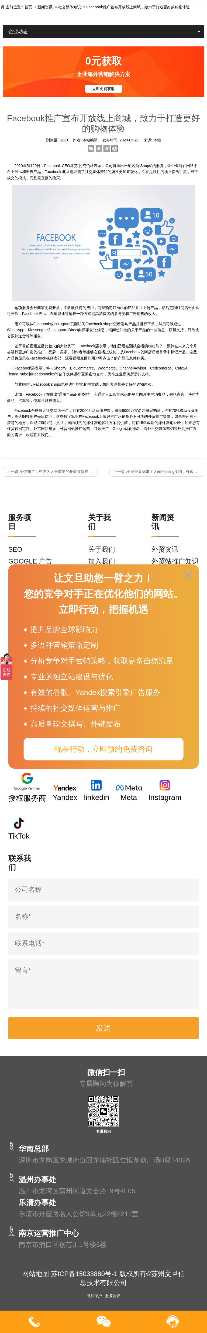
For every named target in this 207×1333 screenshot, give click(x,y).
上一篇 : (52, 471)
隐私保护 (94, 1296)
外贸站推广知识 (175, 561)
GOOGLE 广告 (30, 561)
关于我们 (101, 549)
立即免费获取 (103, 89)
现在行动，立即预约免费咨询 (103, 749)
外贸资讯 (164, 549)
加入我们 (101, 561)
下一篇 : (158, 471)
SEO (15, 549)
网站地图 (35, 1273)
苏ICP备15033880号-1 (84, 1273)
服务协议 (112, 1296)
